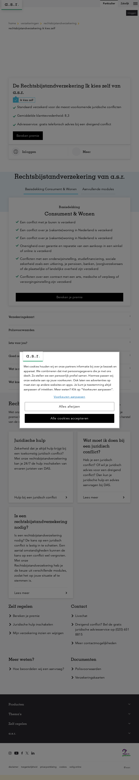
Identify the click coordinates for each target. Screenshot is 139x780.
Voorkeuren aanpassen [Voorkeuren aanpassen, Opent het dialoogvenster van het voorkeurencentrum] (69, 397)
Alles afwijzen (69, 407)
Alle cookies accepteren (70, 418)
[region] (69, 389)
